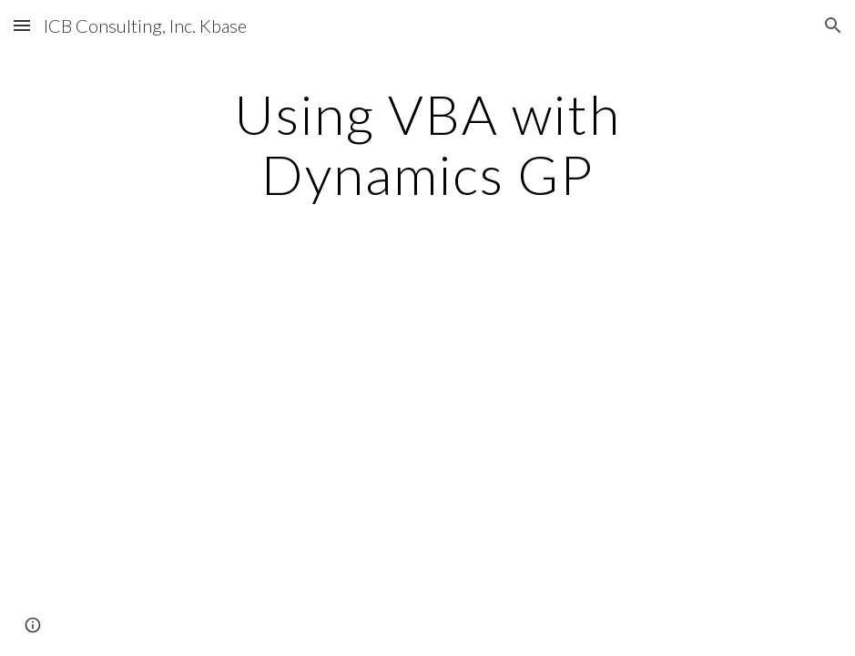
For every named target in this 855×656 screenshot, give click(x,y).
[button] (22, 25)
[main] (427, 144)
